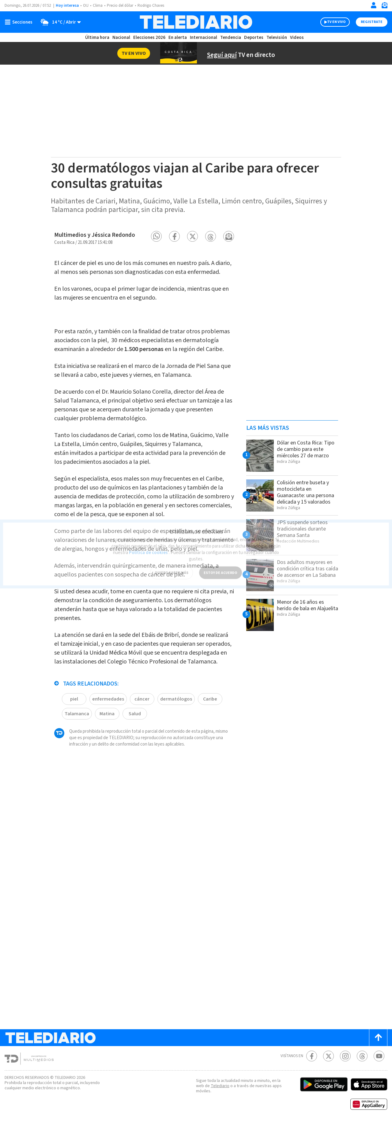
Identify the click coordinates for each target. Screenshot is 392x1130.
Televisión (276, 37)
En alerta (179, 37)
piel (74, 740)
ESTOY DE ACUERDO (220, 565)
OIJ (86, 5)
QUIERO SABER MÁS (171, 565)
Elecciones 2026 (150, 37)
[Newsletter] (384, 6)
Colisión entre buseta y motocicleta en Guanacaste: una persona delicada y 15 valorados (305, 495)
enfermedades (107, 740)
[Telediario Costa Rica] (196, 22)
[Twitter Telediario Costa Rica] (328, 1061)
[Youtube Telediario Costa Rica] (379, 1061)
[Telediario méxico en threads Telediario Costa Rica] (362, 1061)
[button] (156, 236)
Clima (98, 5)
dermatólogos (174, 740)
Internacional (204, 37)
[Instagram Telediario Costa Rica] (345, 1061)
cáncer (141, 740)
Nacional (121, 37)
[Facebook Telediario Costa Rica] (311, 1061)
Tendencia (231, 37)
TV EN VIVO (331, 22)
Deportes (254, 37)
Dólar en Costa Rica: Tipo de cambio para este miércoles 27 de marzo (302, 452)
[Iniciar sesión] (374, 5)
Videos (296, 37)
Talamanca (76, 755)
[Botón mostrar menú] (20, 22)
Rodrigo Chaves (154, 5)
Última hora (97, 37)
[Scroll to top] (378, 1043)
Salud (134, 755)
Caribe (207, 740)
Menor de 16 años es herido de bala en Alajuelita (303, 613)
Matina (106, 755)
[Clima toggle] (59, 22)
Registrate (371, 22)
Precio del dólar (121, 5)
